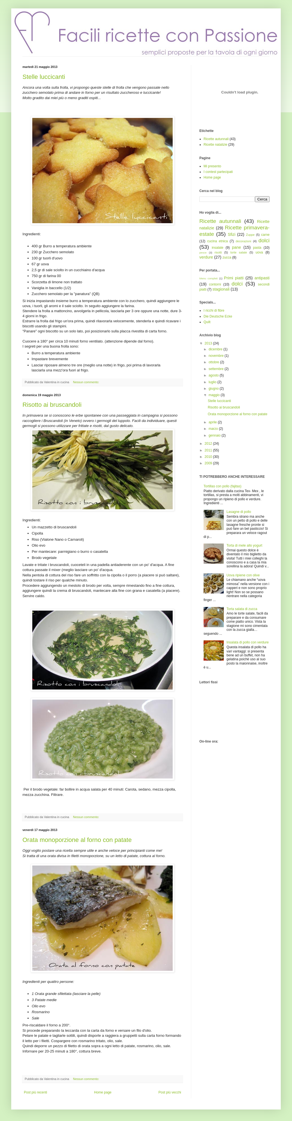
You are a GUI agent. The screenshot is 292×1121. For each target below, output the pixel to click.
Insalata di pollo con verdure (248, 642)
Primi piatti (234, 278)
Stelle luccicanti (43, 76)
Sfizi (231, 234)
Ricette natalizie (215, 145)
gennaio (215, 435)
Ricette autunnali (216, 139)
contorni (215, 284)
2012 (209, 444)
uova (259, 252)
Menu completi (208, 278)
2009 (209, 463)
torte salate (239, 252)
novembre (217, 356)
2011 (209, 450)
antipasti (262, 278)
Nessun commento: (86, 382)
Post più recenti (35, 1092)
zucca (226, 257)
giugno (214, 389)
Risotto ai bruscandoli (51, 404)
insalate (217, 248)
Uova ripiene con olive (243, 575)
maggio (215, 395)
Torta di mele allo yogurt (244, 545)
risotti (218, 252)
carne (265, 235)
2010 (209, 457)
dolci (264, 240)
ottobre (214, 362)
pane (236, 247)
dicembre (216, 349)
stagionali (221, 289)
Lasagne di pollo (239, 512)
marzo (214, 429)
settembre (217, 369)
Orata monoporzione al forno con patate (77, 839)
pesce (203, 252)
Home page (102, 1092)
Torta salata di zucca (242, 609)
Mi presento (212, 166)
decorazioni (243, 241)
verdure (206, 257)
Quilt (207, 322)
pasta (257, 248)
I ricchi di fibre (214, 310)
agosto (214, 375)
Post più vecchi (169, 1092)
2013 (209, 343)
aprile (213, 422)
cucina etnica (217, 241)
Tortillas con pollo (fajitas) (222, 486)
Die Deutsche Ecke (218, 316)
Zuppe (250, 234)
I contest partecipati (218, 172)
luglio (213, 382)
